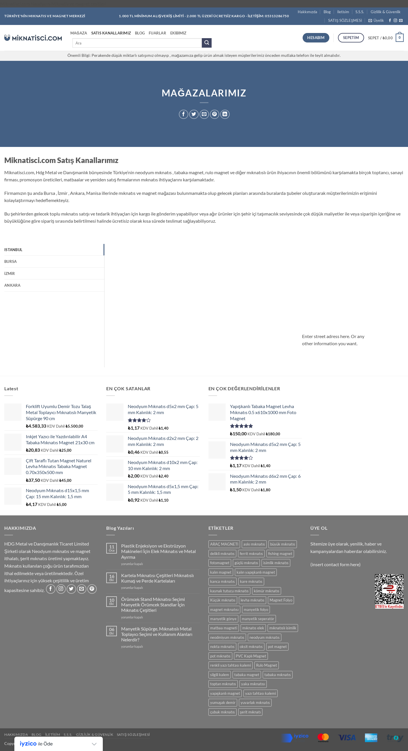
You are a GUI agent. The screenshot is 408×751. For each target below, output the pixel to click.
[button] (376, 20)
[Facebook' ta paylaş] (183, 114)
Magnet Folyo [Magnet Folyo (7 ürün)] (281, 600)
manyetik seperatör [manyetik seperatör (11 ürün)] (258, 618)
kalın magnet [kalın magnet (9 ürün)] (220, 572)
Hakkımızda (307, 11)
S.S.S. (359, 11)
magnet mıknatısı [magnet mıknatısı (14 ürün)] (224, 609)
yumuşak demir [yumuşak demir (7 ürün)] (222, 702)
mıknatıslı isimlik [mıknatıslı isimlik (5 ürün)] (282, 628)
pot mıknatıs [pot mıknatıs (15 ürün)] (220, 656)
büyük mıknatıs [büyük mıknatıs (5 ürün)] (282, 544)
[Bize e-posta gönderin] (401, 21)
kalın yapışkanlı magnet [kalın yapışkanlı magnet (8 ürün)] (256, 572)
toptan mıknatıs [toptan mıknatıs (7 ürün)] (223, 684)
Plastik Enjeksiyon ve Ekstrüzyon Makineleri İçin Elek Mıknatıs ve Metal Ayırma (158, 551)
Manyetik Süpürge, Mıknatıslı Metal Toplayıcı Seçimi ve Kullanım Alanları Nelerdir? (156, 634)
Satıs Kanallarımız (111, 33)
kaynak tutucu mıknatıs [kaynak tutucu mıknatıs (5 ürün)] (229, 591)
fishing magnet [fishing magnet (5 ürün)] (280, 553)
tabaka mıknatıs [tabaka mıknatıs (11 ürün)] (277, 674)
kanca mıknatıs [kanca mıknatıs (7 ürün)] (222, 581)
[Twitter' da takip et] (71, 589)
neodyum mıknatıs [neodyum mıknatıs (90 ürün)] (265, 637)
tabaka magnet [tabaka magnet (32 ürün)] (246, 674)
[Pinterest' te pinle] (214, 114)
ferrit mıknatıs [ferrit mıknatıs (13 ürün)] (251, 553)
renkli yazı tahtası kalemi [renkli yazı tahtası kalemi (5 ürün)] (230, 665)
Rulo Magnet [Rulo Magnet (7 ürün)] (266, 665)
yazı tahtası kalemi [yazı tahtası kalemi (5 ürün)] (260, 693)
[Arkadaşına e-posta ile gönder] (204, 114)
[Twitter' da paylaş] (194, 114)
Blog (327, 11)
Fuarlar (157, 33)
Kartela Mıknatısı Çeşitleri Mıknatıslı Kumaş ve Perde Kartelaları (157, 578)
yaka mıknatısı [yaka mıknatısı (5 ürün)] (253, 684)
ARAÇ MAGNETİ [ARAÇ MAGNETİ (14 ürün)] (224, 544)
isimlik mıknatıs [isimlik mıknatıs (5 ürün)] (276, 562)
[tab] (54, 249)
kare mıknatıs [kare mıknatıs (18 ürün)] (251, 581)
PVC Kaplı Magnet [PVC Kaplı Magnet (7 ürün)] (251, 656)
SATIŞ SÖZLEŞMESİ (345, 20)
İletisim (343, 11)
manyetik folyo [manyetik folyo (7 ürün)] (256, 609)
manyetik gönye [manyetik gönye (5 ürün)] (223, 618)
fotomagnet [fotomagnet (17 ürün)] (219, 562)
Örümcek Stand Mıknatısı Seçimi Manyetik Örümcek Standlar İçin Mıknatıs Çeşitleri (153, 604)
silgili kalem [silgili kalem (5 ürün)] (219, 674)
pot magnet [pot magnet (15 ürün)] (277, 646)
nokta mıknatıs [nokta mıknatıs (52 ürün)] (222, 646)
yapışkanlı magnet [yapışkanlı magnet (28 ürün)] (225, 693)
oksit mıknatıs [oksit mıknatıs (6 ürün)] (251, 646)
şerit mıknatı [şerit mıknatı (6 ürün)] (250, 712)
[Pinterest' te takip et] (92, 589)
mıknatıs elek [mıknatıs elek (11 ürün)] (253, 628)
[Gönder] (207, 43)
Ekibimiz (178, 33)
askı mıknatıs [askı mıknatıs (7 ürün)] (254, 544)
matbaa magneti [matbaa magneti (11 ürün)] (223, 628)
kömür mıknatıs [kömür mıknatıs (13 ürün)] (266, 591)
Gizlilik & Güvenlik (386, 11)
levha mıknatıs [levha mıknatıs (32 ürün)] (252, 600)
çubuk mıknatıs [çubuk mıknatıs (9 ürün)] (222, 712)
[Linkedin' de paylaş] (225, 114)
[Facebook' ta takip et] (390, 21)
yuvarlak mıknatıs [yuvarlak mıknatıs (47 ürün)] (255, 702)
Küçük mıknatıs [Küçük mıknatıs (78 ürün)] (222, 600)
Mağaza (78, 33)
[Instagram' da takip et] (395, 21)
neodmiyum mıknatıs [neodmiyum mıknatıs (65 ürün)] (227, 637)
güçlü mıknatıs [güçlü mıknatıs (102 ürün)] (246, 562)
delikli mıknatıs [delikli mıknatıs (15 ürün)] (222, 553)
